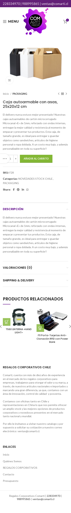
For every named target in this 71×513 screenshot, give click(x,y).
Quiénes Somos (12, 461)
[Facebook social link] (14, 189)
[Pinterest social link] (18, 189)
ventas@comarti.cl (54, 4)
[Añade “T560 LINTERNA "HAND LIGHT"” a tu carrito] (6, 322)
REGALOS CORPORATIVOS (20, 467)
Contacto (8, 474)
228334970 (11, 4)
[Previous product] (59, 94)
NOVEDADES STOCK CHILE (35, 178)
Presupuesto (10, 480)
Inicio (6, 93)
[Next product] (66, 94)
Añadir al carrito (36, 158)
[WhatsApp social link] (27, 189)
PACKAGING (19, 93)
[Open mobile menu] (11, 21)
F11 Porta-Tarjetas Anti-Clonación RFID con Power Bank (52, 339)
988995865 (30, 4)
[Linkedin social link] (23, 189)
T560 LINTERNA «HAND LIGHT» (19, 331)
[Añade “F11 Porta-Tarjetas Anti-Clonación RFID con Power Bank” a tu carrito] (40, 328)
